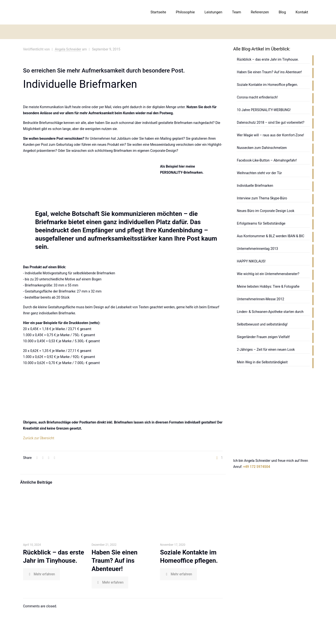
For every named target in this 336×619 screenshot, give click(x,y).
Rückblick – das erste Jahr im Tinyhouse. (268, 59)
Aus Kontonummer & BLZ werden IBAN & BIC (270, 236)
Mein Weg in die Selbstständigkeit (262, 362)
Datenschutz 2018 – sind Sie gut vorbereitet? (270, 122)
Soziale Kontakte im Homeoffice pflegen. (267, 85)
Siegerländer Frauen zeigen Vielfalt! (263, 337)
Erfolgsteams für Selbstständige (261, 223)
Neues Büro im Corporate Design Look (265, 211)
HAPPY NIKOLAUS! (251, 261)
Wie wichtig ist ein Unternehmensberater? (268, 274)
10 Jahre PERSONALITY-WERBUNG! (264, 110)
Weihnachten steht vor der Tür (259, 173)
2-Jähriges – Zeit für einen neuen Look (266, 349)
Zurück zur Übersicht (38, 438)
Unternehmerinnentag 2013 (257, 249)
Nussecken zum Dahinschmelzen (262, 148)
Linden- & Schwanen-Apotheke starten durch (270, 312)
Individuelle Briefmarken (255, 185)
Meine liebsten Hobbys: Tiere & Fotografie (268, 286)
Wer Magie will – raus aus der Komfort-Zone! (270, 135)
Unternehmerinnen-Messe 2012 (260, 299)
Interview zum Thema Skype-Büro (262, 198)
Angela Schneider (68, 49)
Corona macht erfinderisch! (257, 97)
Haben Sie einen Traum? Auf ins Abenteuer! (114, 560)
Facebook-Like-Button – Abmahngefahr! (267, 160)
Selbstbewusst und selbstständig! (262, 324)
